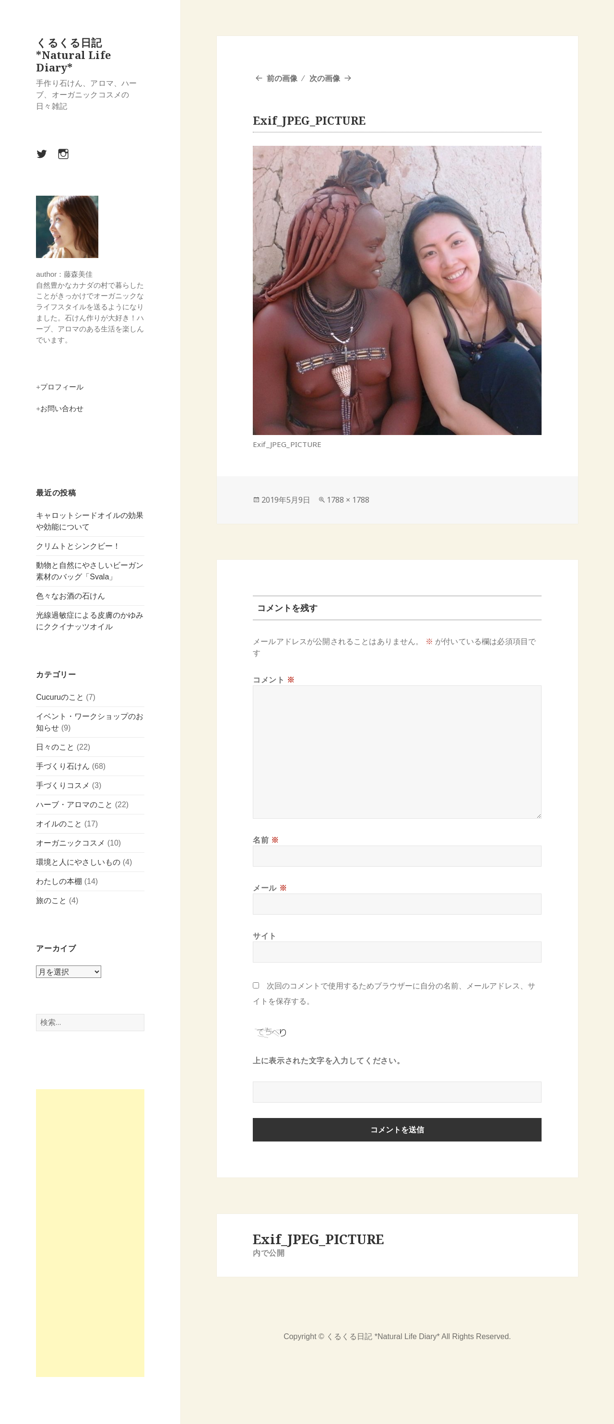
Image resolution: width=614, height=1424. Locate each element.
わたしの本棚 (59, 881)
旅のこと (51, 900)
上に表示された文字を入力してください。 (328, 1060)
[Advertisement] (90, 1233)
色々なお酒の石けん (70, 596)
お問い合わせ (61, 408)
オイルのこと (59, 824)
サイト (265, 935)
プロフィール (61, 387)
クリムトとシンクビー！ (78, 546)
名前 (266, 840)
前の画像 (282, 78)
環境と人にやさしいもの (78, 862)
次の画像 (324, 78)
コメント (274, 679)
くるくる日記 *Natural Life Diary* (73, 54)
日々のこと (55, 747)
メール (270, 888)
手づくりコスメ (63, 785)
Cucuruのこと (60, 697)
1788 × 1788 (348, 499)
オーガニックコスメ (70, 843)
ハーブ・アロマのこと (74, 804)
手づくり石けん (63, 766)
